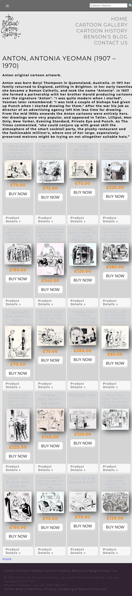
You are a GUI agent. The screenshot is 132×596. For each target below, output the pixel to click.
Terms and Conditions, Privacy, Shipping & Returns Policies (55, 589)
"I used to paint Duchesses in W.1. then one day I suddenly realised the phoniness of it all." (115, 239)
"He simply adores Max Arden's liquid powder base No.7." (50, 155)
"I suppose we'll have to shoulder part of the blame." (83, 236)
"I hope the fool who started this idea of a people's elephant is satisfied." (115, 487)
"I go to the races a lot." (82, 480)
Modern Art (83, 395)
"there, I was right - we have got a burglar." (50, 403)
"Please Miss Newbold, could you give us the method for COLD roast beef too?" (82, 321)
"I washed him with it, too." (18, 316)
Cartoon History (102, 31)
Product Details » (13, 219)
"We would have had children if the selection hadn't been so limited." (18, 155)
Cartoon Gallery (101, 25)
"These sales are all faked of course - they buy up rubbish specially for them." (18, 239)
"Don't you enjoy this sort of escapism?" (18, 484)
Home (119, 19)
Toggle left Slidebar (7, 6)
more (7, 559)
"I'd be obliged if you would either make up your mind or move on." (82, 155)
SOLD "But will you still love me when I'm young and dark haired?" (115, 401)
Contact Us (111, 43)
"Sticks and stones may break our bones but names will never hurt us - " (17, 404)
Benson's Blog (105, 37)
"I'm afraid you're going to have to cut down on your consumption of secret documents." (115, 156)
